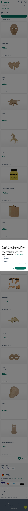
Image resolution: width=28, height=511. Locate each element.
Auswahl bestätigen (11, 268)
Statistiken (5, 260)
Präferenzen (5, 258)
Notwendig (5, 257)
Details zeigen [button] (22, 263)
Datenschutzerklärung (20, 254)
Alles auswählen (20, 268)
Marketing (5, 261)
